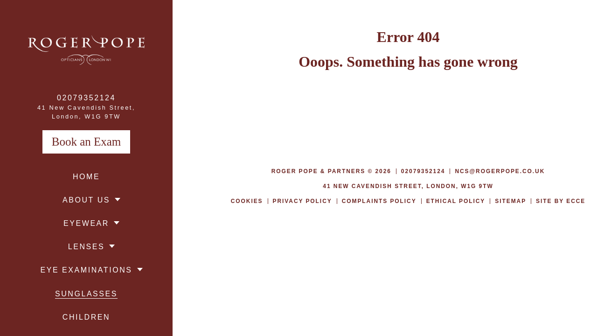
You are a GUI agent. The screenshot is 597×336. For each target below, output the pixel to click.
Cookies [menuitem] (247, 201)
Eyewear (86, 223)
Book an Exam (86, 141)
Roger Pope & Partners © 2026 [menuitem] (331, 171)
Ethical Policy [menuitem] (456, 201)
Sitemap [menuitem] (510, 201)
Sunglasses (86, 294)
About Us (86, 200)
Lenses (86, 247)
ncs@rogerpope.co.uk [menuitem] (500, 171)
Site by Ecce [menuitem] (560, 201)
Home (86, 177)
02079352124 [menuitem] (86, 98)
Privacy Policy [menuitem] (302, 201)
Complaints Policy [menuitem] (379, 201)
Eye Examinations (86, 270)
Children (86, 317)
